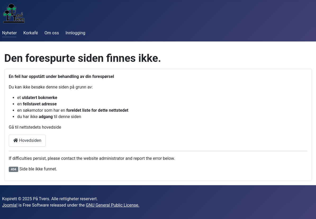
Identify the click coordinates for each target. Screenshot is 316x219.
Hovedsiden (27, 140)
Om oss (51, 32)
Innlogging (75, 32)
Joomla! (9, 205)
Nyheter (9, 32)
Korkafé (30, 32)
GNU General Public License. (112, 205)
